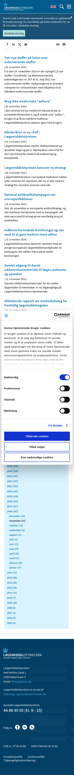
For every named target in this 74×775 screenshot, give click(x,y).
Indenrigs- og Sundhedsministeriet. (24, 694)
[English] (53, 6)
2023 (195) (12, 476)
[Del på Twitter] (19, 44)
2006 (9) (11, 618)
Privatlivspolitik (12, 756)
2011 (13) (12, 592)
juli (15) (13, 539)
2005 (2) (11, 623)
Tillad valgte (37, 446)
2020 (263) (12, 491)
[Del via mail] (26, 44)
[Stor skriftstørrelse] (58, 44)
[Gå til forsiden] (18, 6)
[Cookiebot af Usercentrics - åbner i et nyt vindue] (54, 315)
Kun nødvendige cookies (37, 457)
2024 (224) (12, 471)
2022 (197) (12, 481)
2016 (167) (12, 511)
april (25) (14, 553)
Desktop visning (14, 33)
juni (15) (14, 544)
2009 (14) (12, 602)
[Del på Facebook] (7, 44)
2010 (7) (11, 597)
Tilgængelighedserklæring (19, 760)
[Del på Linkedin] (13, 44)
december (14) (17, 516)
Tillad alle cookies (37, 436)
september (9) (17, 530)
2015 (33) (12, 572)
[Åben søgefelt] (62, 6)
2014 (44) (12, 577)
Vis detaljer (55, 425)
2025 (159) (12, 466)
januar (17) (15, 567)
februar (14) (15, 562)
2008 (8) (11, 607)
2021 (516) (12, 486)
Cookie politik (36, 756)
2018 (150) (12, 501)
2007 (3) (11, 612)
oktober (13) (16, 525)
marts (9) (14, 558)
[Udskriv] (64, 44)
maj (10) (13, 548)
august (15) (15, 534)
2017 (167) (12, 506)
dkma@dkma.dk (21, 681)
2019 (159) (12, 496)
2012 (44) (12, 587)
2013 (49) (12, 582)
